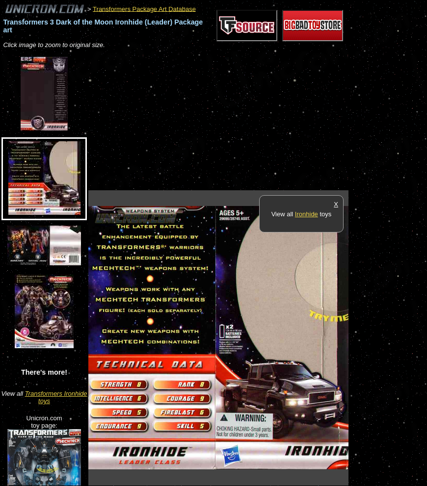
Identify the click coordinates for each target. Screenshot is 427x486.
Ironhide (306, 214)
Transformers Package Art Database (144, 8)
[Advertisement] (203, 120)
